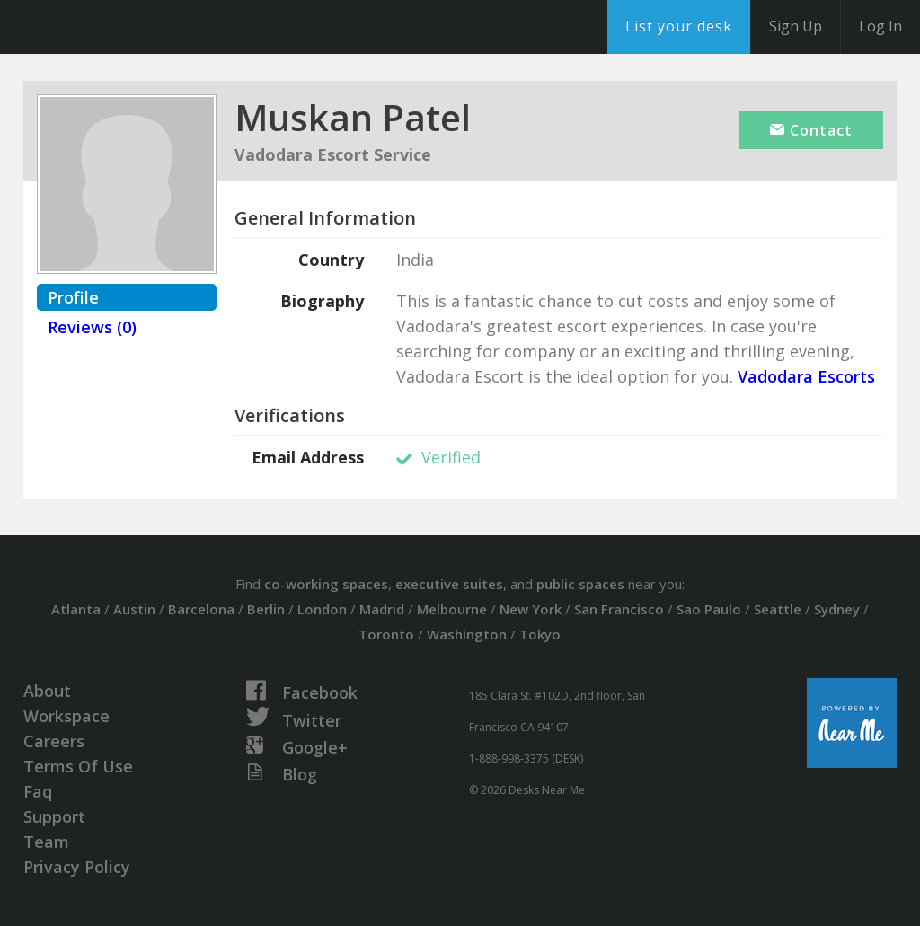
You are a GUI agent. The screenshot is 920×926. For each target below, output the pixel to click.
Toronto (386, 634)
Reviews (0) (92, 327)
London (322, 609)
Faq (37, 791)
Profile (73, 297)
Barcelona (201, 609)
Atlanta (76, 609)
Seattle (777, 609)
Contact (811, 130)
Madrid (381, 609)
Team (46, 841)
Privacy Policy (76, 866)
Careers (53, 741)
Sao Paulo (709, 609)
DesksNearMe (125, 26)
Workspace (66, 716)
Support (54, 816)
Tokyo (540, 634)
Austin (134, 609)
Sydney (837, 609)
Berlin (266, 609)
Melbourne (452, 609)
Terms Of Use (78, 766)
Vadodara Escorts (804, 376)
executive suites (449, 584)
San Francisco (619, 609)
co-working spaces (326, 584)
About (47, 690)
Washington (467, 634)
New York (531, 609)
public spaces (580, 584)
